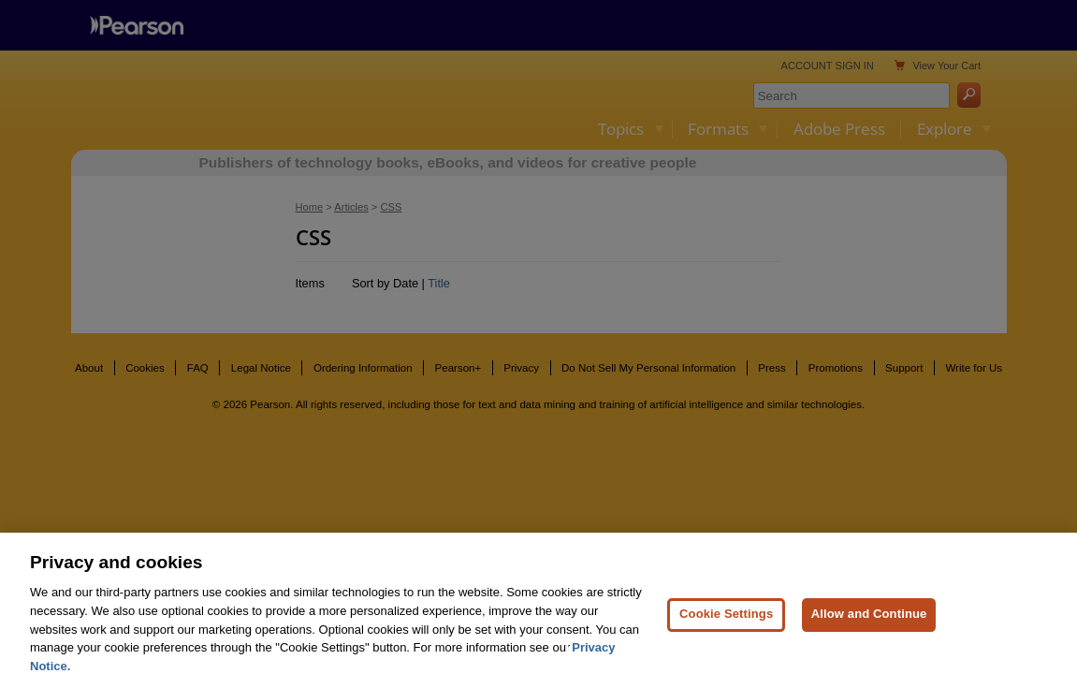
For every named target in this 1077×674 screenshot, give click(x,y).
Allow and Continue (869, 628)
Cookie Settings (726, 628)
